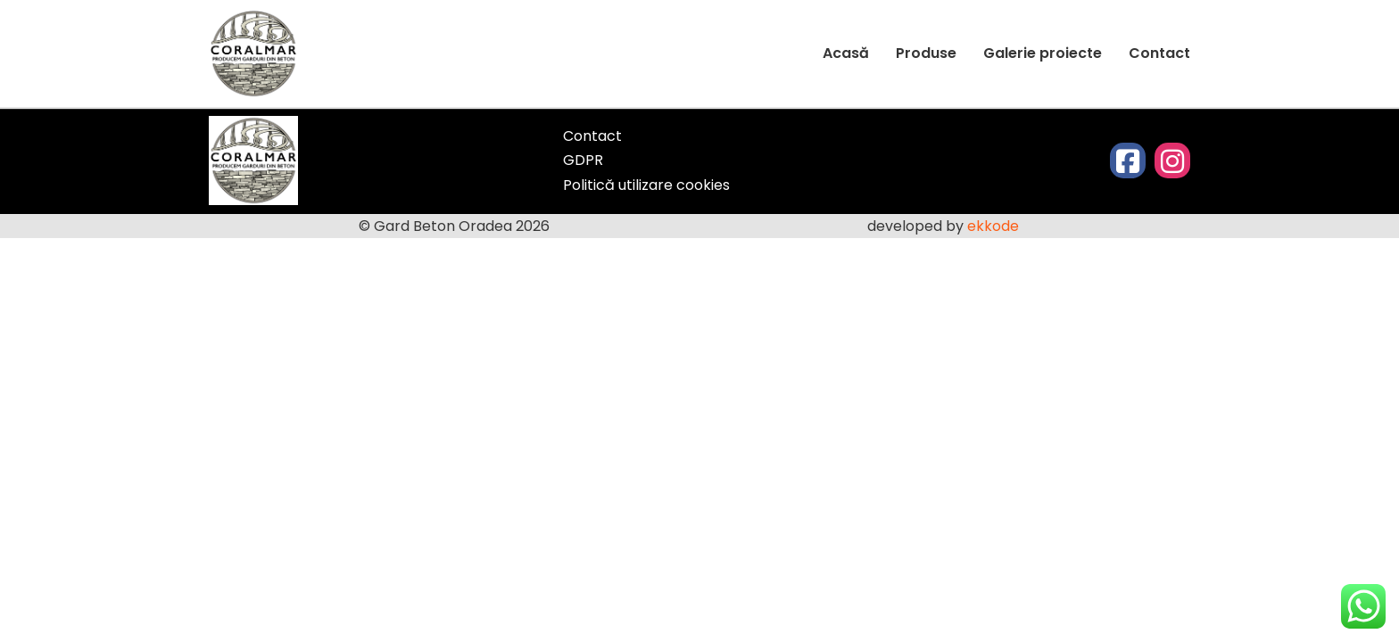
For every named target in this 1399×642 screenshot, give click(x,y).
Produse (926, 53)
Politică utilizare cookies (646, 185)
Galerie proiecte (1042, 53)
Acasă (846, 53)
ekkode (994, 226)
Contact (1159, 53)
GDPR (583, 160)
